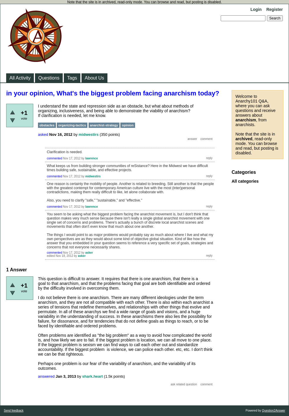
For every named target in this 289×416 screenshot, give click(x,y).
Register (274, 9)
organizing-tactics (72, 125)
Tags (72, 77)
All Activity (20, 77)
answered (46, 376)
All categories (245, 181)
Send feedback (14, 410)
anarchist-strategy (104, 125)
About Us (94, 77)
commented (54, 158)
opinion (128, 125)
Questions (48, 77)
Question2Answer (273, 410)
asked (43, 134)
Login (256, 9)
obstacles (46, 125)
